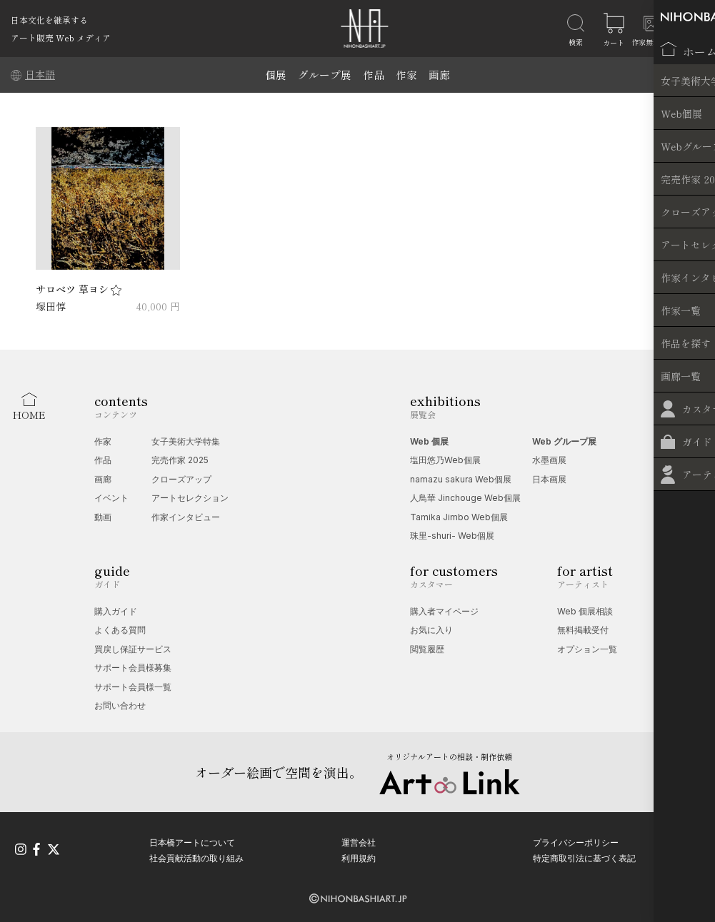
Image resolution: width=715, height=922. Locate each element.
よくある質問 (120, 629)
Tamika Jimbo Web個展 (459, 517)
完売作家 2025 (180, 460)
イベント (111, 497)
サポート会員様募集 (132, 667)
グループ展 (324, 74)
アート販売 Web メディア (61, 37)
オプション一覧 (587, 649)
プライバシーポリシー (576, 841)
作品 (373, 74)
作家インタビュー (185, 517)
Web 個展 (429, 441)
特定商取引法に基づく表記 (584, 856)
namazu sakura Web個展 (460, 479)
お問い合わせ (120, 705)
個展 (275, 74)
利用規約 (358, 856)
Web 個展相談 (585, 611)
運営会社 (358, 841)
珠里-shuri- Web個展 (452, 535)
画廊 (439, 74)
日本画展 (549, 479)
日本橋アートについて (192, 841)
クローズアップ (181, 479)
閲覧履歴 (427, 649)
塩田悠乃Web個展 (445, 460)
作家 (406, 74)
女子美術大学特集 (185, 441)
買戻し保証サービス (132, 649)
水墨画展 (549, 460)
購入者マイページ (444, 611)
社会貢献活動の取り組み (196, 856)
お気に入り (431, 629)
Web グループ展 (564, 441)
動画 (102, 517)
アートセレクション (190, 497)
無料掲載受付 (583, 629)
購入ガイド (115, 611)
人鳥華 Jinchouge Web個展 (465, 497)
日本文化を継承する (49, 20)
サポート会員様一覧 (132, 687)
